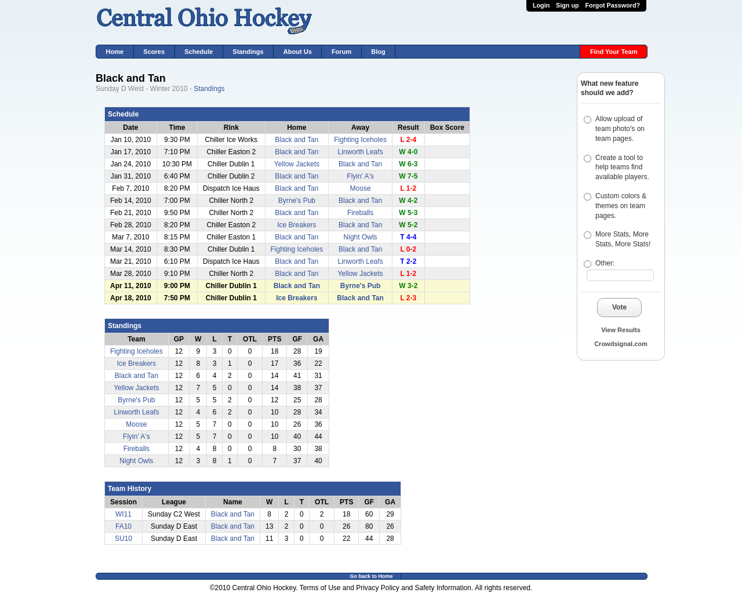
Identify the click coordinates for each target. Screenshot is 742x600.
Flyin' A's (360, 176)
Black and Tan (296, 140)
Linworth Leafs (360, 152)
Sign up (567, 5)
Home (115, 51)
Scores (154, 51)
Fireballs (360, 213)
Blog (378, 51)
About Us (297, 51)
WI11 (123, 514)
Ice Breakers (296, 225)
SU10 (123, 538)
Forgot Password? (612, 5)
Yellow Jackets (296, 164)
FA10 (123, 526)
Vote (619, 307)
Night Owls (360, 237)
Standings (247, 51)
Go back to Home (371, 576)
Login (541, 5)
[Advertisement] (611, 438)
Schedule (198, 51)
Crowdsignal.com (621, 343)
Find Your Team (614, 51)
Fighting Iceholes (360, 140)
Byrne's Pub (296, 201)
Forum (341, 51)
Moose (360, 188)
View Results (621, 329)
